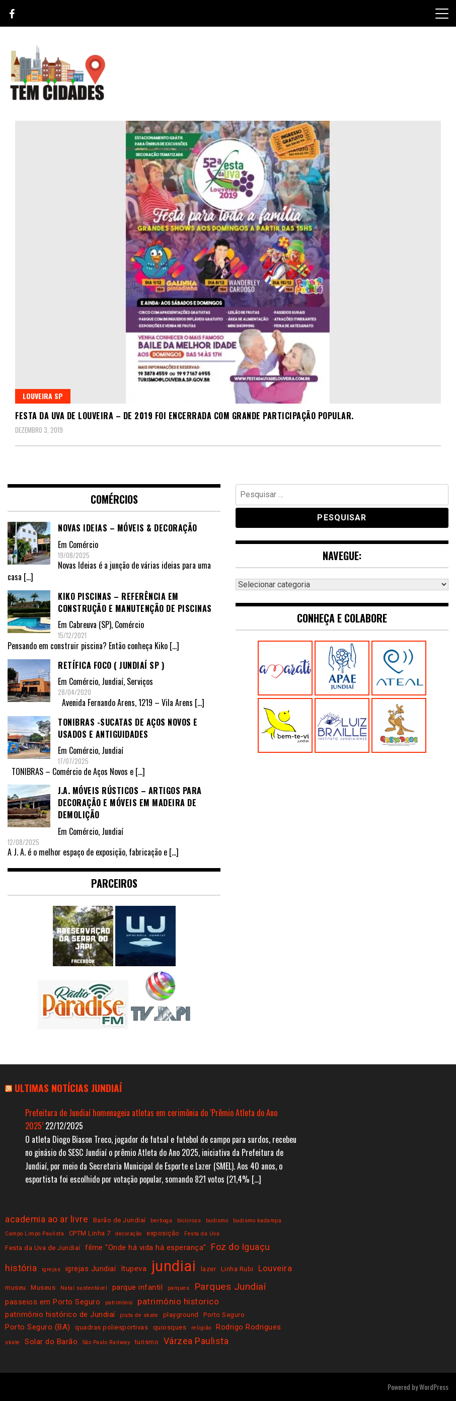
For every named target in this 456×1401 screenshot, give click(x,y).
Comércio (83, 544)
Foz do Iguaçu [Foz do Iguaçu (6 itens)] (240, 1246)
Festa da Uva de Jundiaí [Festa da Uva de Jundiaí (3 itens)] (43, 1248)
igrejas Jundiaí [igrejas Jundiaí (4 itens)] (90, 1268)
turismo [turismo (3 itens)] (147, 1342)
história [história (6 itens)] (21, 1268)
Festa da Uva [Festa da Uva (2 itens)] (201, 1233)
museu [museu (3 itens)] (15, 1287)
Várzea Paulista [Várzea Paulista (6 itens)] (196, 1341)
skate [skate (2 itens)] (12, 1342)
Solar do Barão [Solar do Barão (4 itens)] (51, 1341)
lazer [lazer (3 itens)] (208, 1269)
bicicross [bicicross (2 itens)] (189, 1220)
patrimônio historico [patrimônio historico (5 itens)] (178, 1301)
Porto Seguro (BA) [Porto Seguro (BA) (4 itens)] (37, 1327)
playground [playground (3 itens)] (181, 1314)
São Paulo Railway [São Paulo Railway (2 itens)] (106, 1342)
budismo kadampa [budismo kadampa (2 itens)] (257, 1220)
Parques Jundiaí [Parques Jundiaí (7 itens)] (230, 1286)
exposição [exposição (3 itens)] (163, 1233)
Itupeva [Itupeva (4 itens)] (134, 1268)
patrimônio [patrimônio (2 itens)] (119, 1302)
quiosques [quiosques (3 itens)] (170, 1327)
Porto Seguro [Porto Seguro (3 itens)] (224, 1314)
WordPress (433, 1386)
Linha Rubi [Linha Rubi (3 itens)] (237, 1269)
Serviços (140, 681)
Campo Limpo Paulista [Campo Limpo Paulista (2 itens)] (34, 1233)
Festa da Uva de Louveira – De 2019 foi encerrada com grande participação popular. (184, 416)
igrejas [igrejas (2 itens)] (51, 1269)
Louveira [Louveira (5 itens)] (275, 1268)
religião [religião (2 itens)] (201, 1328)
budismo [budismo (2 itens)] (217, 1220)
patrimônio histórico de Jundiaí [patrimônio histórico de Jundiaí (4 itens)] (60, 1314)
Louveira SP (43, 396)
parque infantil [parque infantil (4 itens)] (137, 1287)
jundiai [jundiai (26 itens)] (173, 1266)
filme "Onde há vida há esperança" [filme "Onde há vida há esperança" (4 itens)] (145, 1247)
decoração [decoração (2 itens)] (128, 1233)
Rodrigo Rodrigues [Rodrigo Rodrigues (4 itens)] (248, 1327)
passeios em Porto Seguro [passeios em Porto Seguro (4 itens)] (52, 1301)
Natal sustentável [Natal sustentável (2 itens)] (84, 1288)
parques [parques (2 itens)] (179, 1288)
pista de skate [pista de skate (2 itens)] (139, 1315)
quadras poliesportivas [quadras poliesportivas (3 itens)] (111, 1327)
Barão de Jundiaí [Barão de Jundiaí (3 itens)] (119, 1220)
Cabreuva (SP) (90, 624)
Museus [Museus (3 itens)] (43, 1287)
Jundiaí (112, 681)
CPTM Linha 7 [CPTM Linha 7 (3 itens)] (90, 1233)
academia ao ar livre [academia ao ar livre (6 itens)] (46, 1219)
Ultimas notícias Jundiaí (68, 1087)
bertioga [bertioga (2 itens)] (161, 1220)
